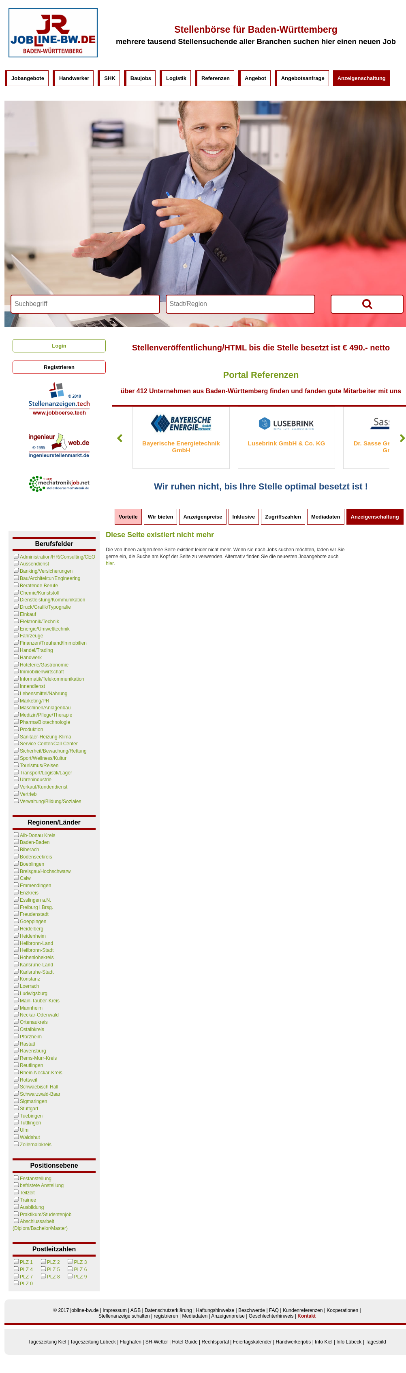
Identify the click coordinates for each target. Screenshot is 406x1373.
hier (109, 563)
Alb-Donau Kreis (34, 835)
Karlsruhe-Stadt (33, 972)
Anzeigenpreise (202, 517)
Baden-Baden (31, 842)
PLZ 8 (50, 1277)
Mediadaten (325, 517)
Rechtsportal (215, 1342)
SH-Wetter (156, 1342)
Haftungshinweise (215, 1310)
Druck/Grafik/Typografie (42, 607)
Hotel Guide (184, 1342)
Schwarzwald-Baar (36, 1094)
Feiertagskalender (252, 1342)
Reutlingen (28, 1065)
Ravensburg (29, 1051)
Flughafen (130, 1342)
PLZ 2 (50, 1262)
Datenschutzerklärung (168, 1310)
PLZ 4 (23, 1269)
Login (59, 346)
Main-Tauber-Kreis (36, 1001)
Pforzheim (27, 1037)
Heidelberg (28, 929)
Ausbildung (28, 1207)
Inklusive (244, 517)
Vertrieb (24, 794)
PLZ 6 (76, 1269)
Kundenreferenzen (303, 1310)
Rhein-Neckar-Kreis (37, 1073)
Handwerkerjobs (293, 1342)
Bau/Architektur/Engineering (46, 578)
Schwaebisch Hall (35, 1087)
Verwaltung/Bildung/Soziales (47, 801)
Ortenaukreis (30, 1022)
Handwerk (27, 657)
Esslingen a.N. (32, 900)
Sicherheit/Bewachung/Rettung (50, 751)
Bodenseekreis (32, 857)
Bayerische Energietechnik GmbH (181, 446)
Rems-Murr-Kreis (35, 1058)
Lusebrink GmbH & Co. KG (286, 443)
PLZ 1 (23, 1262)
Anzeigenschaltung (362, 78)
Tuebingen (28, 1116)
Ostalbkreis (28, 1029)
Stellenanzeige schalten (124, 1316)
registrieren (166, 1316)
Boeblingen (28, 864)
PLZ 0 (23, 1284)
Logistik (176, 78)
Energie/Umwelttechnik (41, 629)
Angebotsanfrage (303, 78)
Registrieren (59, 367)
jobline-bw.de (84, 1310)
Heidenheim (29, 936)
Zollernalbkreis (32, 1144)
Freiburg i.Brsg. (33, 907)
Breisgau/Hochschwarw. (42, 871)
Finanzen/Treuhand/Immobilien (50, 643)
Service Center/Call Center (45, 744)
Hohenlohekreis (33, 957)
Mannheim (28, 1008)
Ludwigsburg (30, 993)
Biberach (26, 849)
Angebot (255, 78)
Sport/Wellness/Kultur (39, 758)
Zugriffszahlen (283, 517)
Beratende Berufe (35, 585)
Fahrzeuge (28, 636)
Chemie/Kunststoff (36, 593)
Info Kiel (323, 1342)
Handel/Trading (33, 650)
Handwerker (74, 78)
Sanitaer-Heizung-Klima (42, 737)
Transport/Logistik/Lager (42, 773)
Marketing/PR (31, 701)
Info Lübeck (348, 1342)
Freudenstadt (31, 914)
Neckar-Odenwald (36, 1015)
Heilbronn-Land (33, 943)
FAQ (274, 1310)
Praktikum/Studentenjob (42, 1214)
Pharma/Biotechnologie (41, 722)
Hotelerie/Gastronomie (40, 665)
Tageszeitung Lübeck (93, 1342)
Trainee (24, 1200)
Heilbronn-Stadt (33, 950)
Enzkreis (25, 893)
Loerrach (26, 986)
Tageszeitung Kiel (47, 1342)
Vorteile (128, 517)
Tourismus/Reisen (35, 765)
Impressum (114, 1310)
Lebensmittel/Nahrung (40, 693)
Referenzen (215, 78)
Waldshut (26, 1137)
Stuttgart (25, 1108)
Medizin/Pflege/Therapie (42, 715)
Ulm (20, 1130)
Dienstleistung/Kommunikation (49, 600)
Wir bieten (160, 517)
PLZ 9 (76, 1277)
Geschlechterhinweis (271, 1316)
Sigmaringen (30, 1101)
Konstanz (26, 979)
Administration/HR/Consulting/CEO (54, 557)
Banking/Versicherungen (43, 571)
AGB (135, 1310)
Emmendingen (32, 885)
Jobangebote (27, 78)
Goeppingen (29, 921)
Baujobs (140, 78)
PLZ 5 (50, 1269)
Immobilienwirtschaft (38, 672)
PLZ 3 (76, 1262)
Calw (22, 878)
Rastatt (24, 1044)
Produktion (28, 729)
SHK (109, 78)
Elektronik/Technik (36, 621)
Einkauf (24, 614)
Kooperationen (342, 1310)
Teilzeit (24, 1193)
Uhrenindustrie (32, 779)
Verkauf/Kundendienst (40, 787)
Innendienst (29, 686)
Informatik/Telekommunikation (48, 679)
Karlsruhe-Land (33, 965)
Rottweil (25, 1080)
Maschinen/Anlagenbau (42, 708)
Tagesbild (375, 1342)
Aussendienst (31, 564)
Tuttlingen (27, 1123)
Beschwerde (251, 1310)
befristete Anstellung (38, 1185)
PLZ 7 (23, 1277)
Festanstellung (32, 1178)
